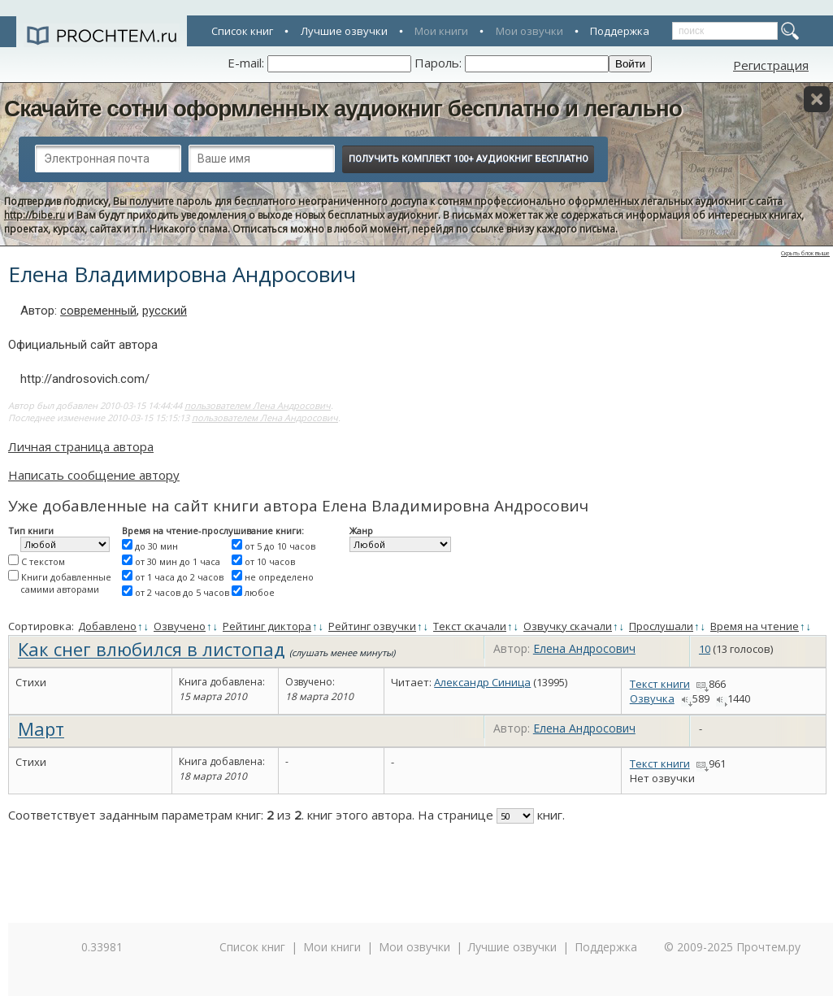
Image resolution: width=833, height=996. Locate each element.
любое (260, 592)
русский (164, 310)
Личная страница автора (81, 446)
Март (41, 728)
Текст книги (660, 683)
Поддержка (619, 31)
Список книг (242, 31)
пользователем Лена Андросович (257, 405)
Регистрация (771, 65)
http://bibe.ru (34, 215)
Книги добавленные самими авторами (65, 583)
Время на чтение (754, 626)
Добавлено (107, 626)
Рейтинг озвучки (372, 626)
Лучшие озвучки (344, 31)
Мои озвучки (529, 31)
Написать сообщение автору (94, 475)
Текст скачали (469, 626)
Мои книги (441, 31)
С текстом (43, 561)
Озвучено (180, 626)
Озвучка (652, 698)
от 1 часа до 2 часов (179, 577)
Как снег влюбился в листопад (151, 649)
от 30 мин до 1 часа (177, 561)
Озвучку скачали (567, 626)
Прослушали (661, 626)
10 (704, 649)
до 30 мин (156, 546)
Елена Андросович (584, 648)
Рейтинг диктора (267, 626)
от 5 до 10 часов (280, 546)
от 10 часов (270, 561)
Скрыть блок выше (805, 253)
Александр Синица (482, 682)
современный (98, 310)
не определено (279, 577)
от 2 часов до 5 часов (182, 592)
